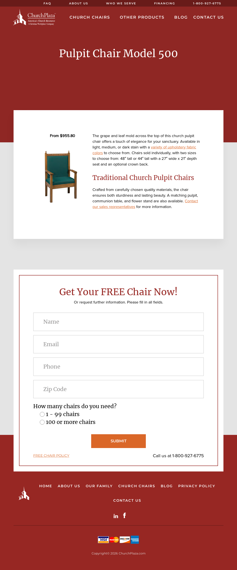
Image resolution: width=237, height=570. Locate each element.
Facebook (125, 515)
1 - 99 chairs (63, 414)
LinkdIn (116, 515)
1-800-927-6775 (188, 455)
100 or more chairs (71, 421)
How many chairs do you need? (75, 406)
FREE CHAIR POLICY (51, 456)
